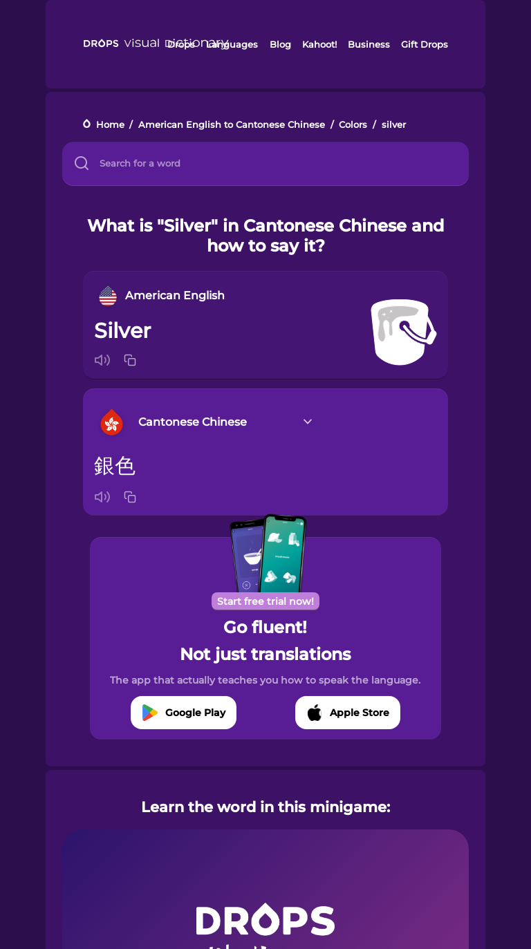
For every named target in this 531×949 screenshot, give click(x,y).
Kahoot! (319, 44)
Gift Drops (424, 44)
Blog (280, 44)
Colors (353, 125)
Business (369, 44)
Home (110, 125)
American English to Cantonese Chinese (231, 125)
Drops (181, 44)
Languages (232, 44)
